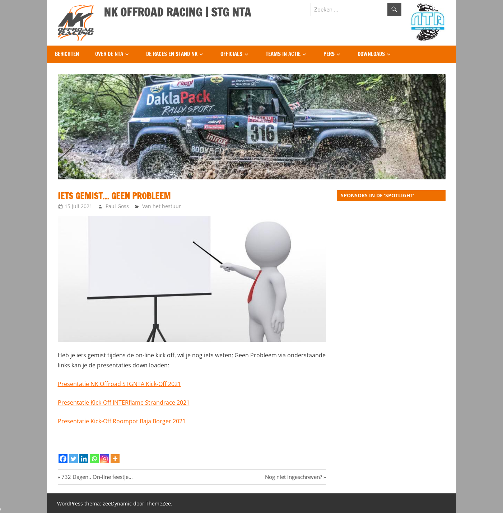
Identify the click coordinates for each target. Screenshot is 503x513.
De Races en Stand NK (171, 54)
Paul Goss (117, 206)
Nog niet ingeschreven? (293, 476)
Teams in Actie (283, 54)
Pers (329, 54)
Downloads (371, 54)
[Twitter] (73, 458)
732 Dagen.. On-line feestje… (97, 476)
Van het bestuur (161, 206)
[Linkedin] (83, 458)
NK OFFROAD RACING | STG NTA (177, 12)
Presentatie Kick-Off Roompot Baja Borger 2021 (122, 421)
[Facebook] (63, 458)
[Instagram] (104, 458)
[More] (115, 458)
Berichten (67, 54)
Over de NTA (109, 54)
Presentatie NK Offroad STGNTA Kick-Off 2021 (119, 384)
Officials (231, 54)
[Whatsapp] (94, 458)
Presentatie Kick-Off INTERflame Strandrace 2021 (124, 402)
